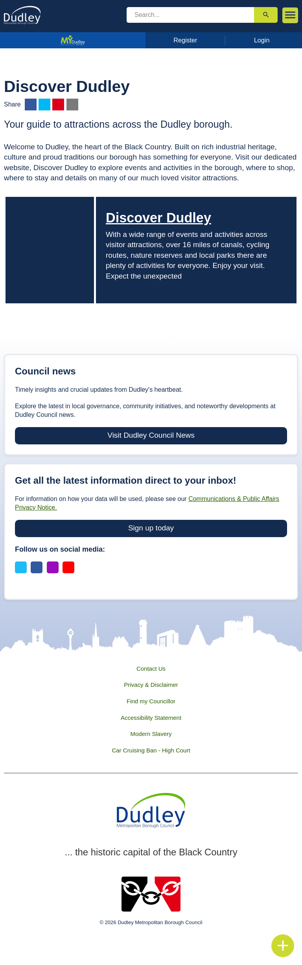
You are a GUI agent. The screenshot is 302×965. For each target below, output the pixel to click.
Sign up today (151, 528)
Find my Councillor (151, 701)
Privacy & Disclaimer (151, 684)
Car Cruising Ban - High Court (151, 750)
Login (262, 40)
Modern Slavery (150, 733)
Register (185, 40)
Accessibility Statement (151, 717)
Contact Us (151, 668)
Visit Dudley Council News (150, 435)
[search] (190, 15)
